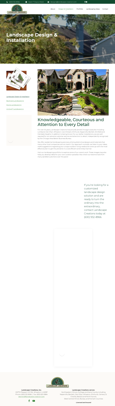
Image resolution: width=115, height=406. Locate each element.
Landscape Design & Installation (17, 97)
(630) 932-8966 (14, 2)
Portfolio (80, 9)
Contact (105, 9)
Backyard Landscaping (15, 101)
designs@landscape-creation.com (63, 2)
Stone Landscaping (13, 105)
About (53, 9)
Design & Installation (65, 9)
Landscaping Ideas (93, 9)
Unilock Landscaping (15, 109)
